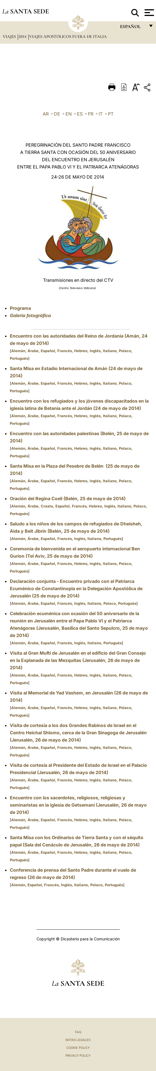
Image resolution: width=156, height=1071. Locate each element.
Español (48, 350)
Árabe (33, 350)
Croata (47, 506)
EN (68, 114)
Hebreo (80, 350)
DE (57, 114)
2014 (23, 36)
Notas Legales (78, 1040)
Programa (20, 308)
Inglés (95, 350)
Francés (64, 350)
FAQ (78, 1032)
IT (101, 114)
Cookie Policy (78, 1048)
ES (80, 114)
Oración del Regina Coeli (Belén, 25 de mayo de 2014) (68, 498)
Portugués (19, 358)
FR (90, 114)
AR (46, 114)
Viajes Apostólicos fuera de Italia (68, 36)
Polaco (125, 350)
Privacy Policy (78, 1056)
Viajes (10, 36)
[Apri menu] (148, 12)
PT (111, 114)
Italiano (110, 350)
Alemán (18, 350)
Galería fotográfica (30, 315)
